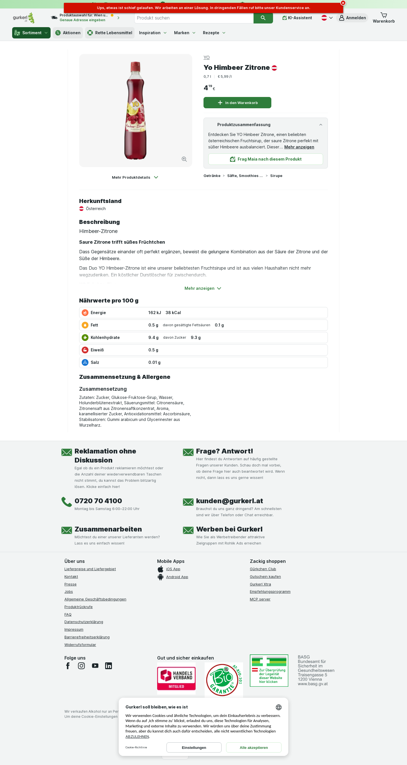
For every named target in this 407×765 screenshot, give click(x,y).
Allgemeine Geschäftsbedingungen (95, 599)
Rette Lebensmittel (109, 33)
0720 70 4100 (98, 501)
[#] (269, 670)
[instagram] (81, 665)
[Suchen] (263, 17)
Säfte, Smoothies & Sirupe (245, 175)
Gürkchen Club (263, 569)
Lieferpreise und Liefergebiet (90, 569)
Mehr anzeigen (299, 146)
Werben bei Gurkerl (229, 529)
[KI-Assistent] (297, 17)
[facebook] (67, 665)
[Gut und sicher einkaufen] (224, 680)
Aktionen (68, 33)
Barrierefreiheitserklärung (87, 637)
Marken (185, 32)
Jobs (68, 591)
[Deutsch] (326, 17)
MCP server (260, 599)
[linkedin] (108, 665)
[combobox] (194, 17)
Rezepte (214, 32)
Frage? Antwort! (224, 451)
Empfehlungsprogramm (270, 591)
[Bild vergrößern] (184, 159)
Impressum (73, 629)
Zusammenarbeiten (108, 529)
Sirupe (276, 175)
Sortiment (31, 33)
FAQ (68, 614)
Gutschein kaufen (265, 576)
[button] (352, 17)
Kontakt (71, 576)
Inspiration (153, 32)
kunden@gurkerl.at (229, 501)
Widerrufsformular (80, 644)
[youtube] (95, 665)
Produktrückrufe (78, 606)
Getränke (212, 175)
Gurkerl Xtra (260, 584)
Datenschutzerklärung (83, 621)
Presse (70, 584)
